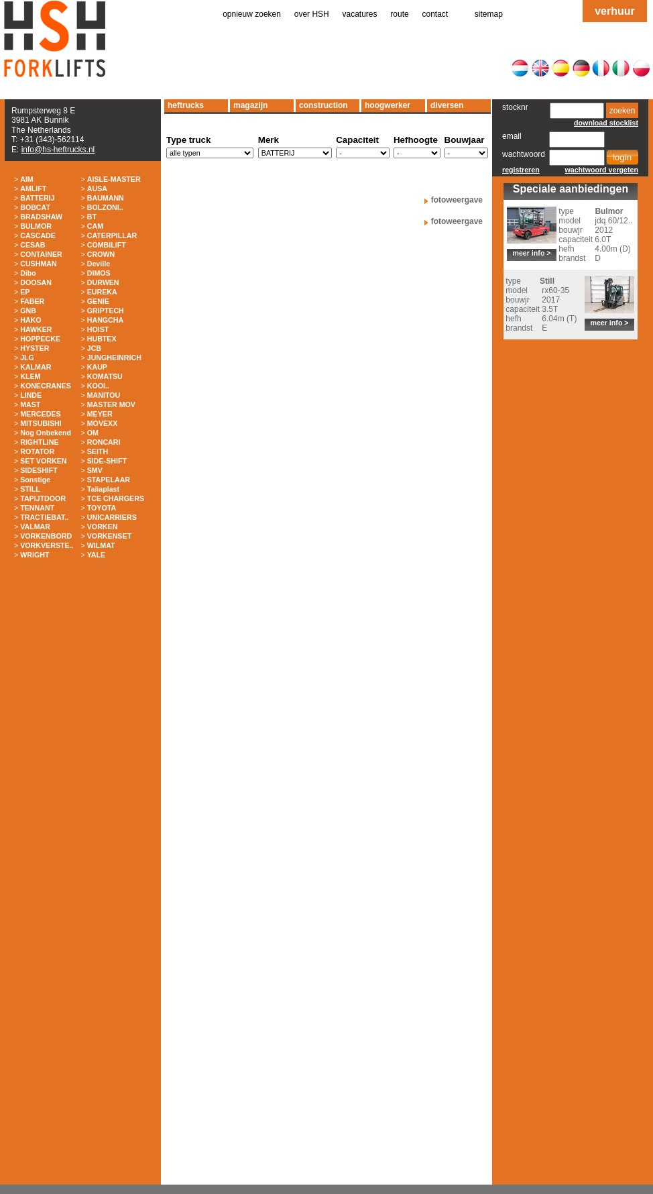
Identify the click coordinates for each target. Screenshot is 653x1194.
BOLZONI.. (105, 207)
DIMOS (99, 273)
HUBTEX (102, 339)
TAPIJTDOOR (43, 498)
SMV (95, 470)
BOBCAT (35, 207)
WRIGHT (34, 555)
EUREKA (102, 292)
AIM (27, 179)
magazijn (250, 105)
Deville (98, 264)
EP (24, 292)
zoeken (622, 110)
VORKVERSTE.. (46, 545)
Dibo (28, 273)
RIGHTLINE (39, 442)
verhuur (615, 11)
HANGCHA (105, 320)
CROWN (101, 254)
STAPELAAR (108, 480)
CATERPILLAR (112, 235)
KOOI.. (98, 386)
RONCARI (104, 442)
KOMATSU (105, 376)
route (399, 14)
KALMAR (35, 367)
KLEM (30, 376)
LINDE (31, 395)
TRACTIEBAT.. (44, 517)
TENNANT (37, 508)
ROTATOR (37, 451)
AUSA (97, 188)
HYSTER (34, 348)
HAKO (30, 320)
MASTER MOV (111, 404)
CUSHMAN (38, 264)
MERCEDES (40, 414)
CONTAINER (41, 254)
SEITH (97, 451)
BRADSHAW (41, 217)
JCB (94, 348)
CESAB (32, 245)
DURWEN (103, 282)
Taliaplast (103, 489)
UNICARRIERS (112, 517)
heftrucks (186, 105)
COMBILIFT (106, 245)
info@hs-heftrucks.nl (58, 149)
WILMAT (101, 545)
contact (435, 14)
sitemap (489, 14)
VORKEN (102, 527)
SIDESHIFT (39, 470)
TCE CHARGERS (115, 498)
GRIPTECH (105, 311)
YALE (96, 555)
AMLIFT (33, 188)
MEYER (100, 414)
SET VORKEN (43, 461)
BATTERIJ (37, 198)
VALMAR (35, 527)
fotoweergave (457, 200)
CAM (95, 226)
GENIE (98, 301)
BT (92, 217)
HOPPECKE (40, 339)
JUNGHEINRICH (114, 358)
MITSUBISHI (41, 423)
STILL (30, 489)
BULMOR (36, 226)
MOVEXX (102, 423)
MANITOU (104, 395)
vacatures (360, 14)
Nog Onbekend (45, 433)
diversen (446, 105)
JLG (27, 358)
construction (323, 105)
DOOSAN (36, 282)
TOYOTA (101, 508)
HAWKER (36, 329)
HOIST (98, 329)
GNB (28, 311)
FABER (32, 301)
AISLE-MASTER (114, 179)
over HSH (311, 14)
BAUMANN (105, 198)
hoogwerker (387, 105)
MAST (30, 404)
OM (93, 433)
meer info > (531, 253)
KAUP (97, 367)
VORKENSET (109, 536)
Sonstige (35, 480)
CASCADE (38, 235)
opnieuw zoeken (252, 14)
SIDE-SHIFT (107, 461)
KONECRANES (45, 386)
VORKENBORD (46, 536)
